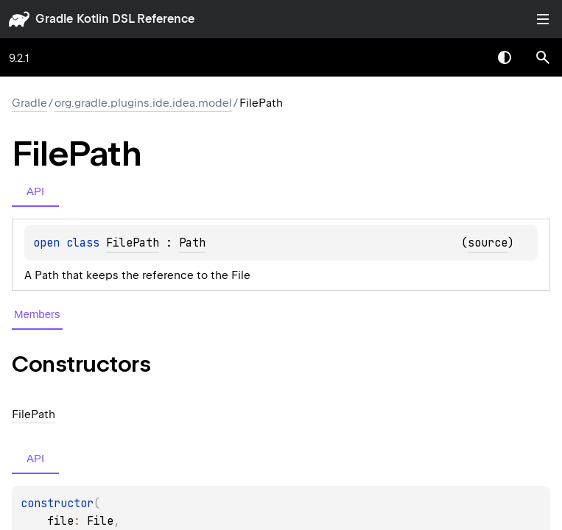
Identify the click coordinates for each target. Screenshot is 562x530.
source (487, 243)
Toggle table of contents (543, 19)
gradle (54, 19)
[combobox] (466, 57)
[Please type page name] (543, 57)
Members (37, 314)
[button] (543, 57)
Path (192, 243)
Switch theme (504, 57)
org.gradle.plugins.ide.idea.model (143, 103)
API (35, 191)
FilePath (132, 243)
